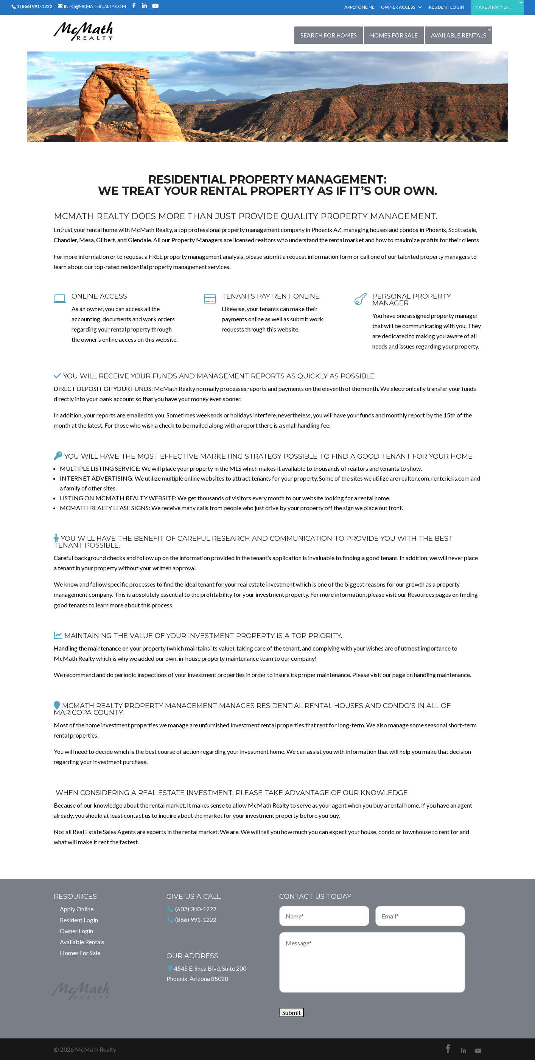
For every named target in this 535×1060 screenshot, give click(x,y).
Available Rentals (458, 35)
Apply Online (359, 7)
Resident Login (446, 7)
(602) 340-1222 (195, 908)
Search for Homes (328, 35)
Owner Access (398, 7)
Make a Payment (493, 7)
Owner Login (76, 930)
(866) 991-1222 (195, 919)
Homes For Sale (394, 35)
